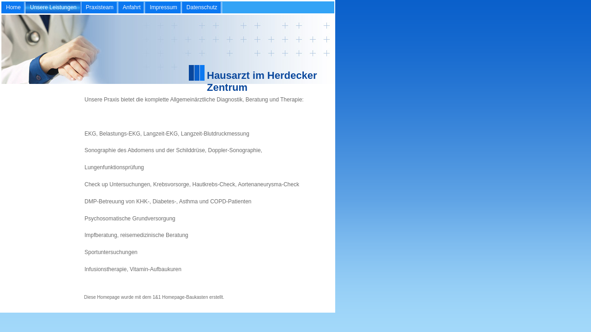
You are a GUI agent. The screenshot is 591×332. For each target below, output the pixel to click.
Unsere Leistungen (53, 7)
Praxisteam (100, 7)
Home (13, 7)
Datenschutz (202, 7)
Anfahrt (132, 7)
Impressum (163, 7)
